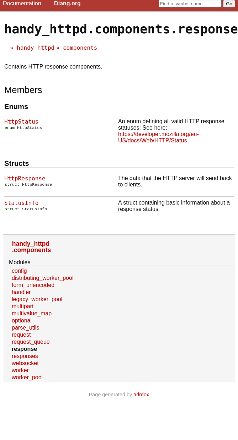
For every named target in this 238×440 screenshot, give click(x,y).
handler (21, 292)
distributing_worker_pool (42, 278)
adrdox (141, 394)
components (80, 47)
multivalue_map (32, 313)
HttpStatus (21, 121)
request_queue (31, 342)
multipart (22, 306)
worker (20, 370)
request (21, 335)
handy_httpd (35, 47)
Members (23, 90)
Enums (16, 106)
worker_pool (27, 377)
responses (25, 356)
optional (22, 320)
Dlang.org (67, 3)
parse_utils (25, 328)
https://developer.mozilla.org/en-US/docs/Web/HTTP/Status (158, 137)
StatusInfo (21, 203)
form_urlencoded (33, 285)
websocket (25, 363)
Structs (16, 163)
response (24, 349)
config (19, 271)
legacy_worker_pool (37, 299)
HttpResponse (25, 178)
